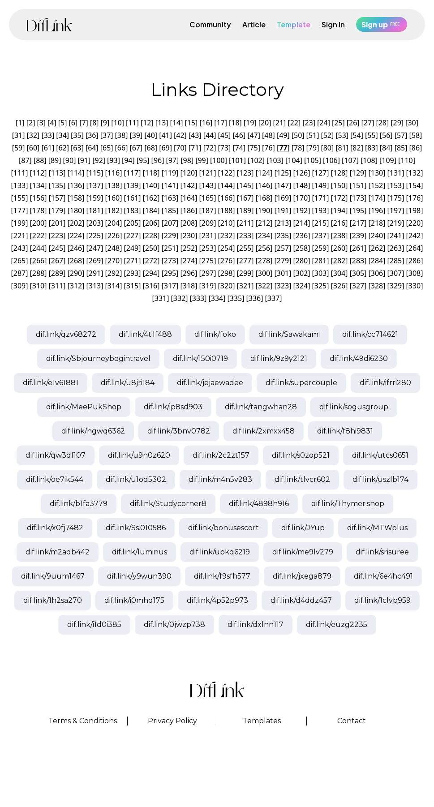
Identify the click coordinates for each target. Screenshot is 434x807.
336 (255, 298)
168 (264, 198)
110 (406, 160)
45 (224, 135)
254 (226, 248)
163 (170, 198)
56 (386, 135)
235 (283, 235)
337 (273, 298)
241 (396, 235)
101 (237, 160)
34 (62, 135)
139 (132, 185)
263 (396, 248)
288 (38, 273)
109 (388, 160)
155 (19, 198)
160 (113, 198)
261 (358, 248)
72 (210, 148)
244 (38, 248)
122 (226, 173)
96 (158, 160)
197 (396, 210)
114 (76, 173)
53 (342, 135)
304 (339, 273)
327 (358, 286)
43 (195, 135)
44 (210, 135)
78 (298, 148)
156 (38, 198)
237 (320, 235)
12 (147, 123)
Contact (351, 721)
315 (132, 286)
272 (151, 261)
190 (264, 210)
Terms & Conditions (82, 721)
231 (208, 235)
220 (414, 223)
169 (283, 198)
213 (283, 223)
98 (187, 160)
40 (151, 135)
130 (377, 173)
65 (107, 148)
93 (113, 160)
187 (208, 210)
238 (339, 235)
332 (179, 298)
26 (353, 123)
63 (77, 148)
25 (338, 123)
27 (368, 123)
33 (48, 135)
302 (302, 273)
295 (170, 273)
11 (132, 123)
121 (208, 173)
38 (121, 135)
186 (189, 210)
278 (264, 261)
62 (62, 148)
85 (401, 148)
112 (38, 173)
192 (302, 210)
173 (358, 198)
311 (57, 286)
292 (113, 273)
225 (95, 235)
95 (143, 160)
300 (264, 273)
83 (371, 148)
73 (224, 148)
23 (309, 123)
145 (245, 185)
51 (313, 135)
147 (283, 185)
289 (57, 273)
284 (377, 261)
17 (220, 123)
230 (189, 235)
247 (95, 248)
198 (414, 210)
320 (226, 286)
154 (414, 185)
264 (414, 248)
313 (95, 286)
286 (414, 261)
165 (208, 198)
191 (283, 210)
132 (414, 173)
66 (121, 148)
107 (350, 160)
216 (339, 223)
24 (323, 123)
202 (76, 223)
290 (76, 273)
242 (414, 235)
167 (245, 198)
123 (245, 173)
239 (358, 235)
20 (265, 123)
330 (414, 286)
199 (19, 223)
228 (151, 235)
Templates (262, 721)
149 (320, 185)
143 (208, 185)
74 (239, 148)
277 (245, 261)
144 (226, 185)
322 (264, 286)
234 (264, 235)
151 (358, 185)
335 (236, 298)
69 (165, 148)
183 (132, 210)
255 (245, 248)
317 (170, 286)
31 (18, 135)
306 (377, 273)
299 (245, 273)
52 (327, 135)
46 (239, 135)
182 (113, 210)
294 (151, 273)
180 (76, 210)
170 (302, 198)
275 (208, 261)
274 (189, 261)
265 (19, 261)
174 (377, 198)
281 (320, 261)
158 (76, 198)
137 (95, 185)
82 (356, 148)
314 (113, 286)
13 (162, 123)
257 (283, 248)
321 (245, 286)
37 (107, 135)
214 (302, 223)
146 (264, 185)
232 (226, 235)
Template (293, 24)
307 (396, 273)
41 (165, 135)
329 (396, 286)
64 (92, 148)
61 (48, 148)
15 (191, 123)
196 (377, 210)
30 (412, 123)
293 (132, 273)
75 (253, 148)
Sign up (381, 24)
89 (55, 160)
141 (170, 185)
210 (226, 223)
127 (320, 173)
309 (19, 286)
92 (99, 160)
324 (302, 286)
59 (18, 148)
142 (189, 185)
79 (313, 148)
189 (245, 210)
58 (416, 135)
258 (302, 248)
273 (170, 261)
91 (84, 160)
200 (38, 223)
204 (113, 223)
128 (339, 173)
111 (19, 173)
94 (128, 160)
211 (245, 223)
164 (189, 198)
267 (57, 261)
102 (256, 160)
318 (189, 286)
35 (77, 135)
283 (358, 261)
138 (113, 185)
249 (132, 248)
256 (264, 248)
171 (320, 198)
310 (38, 286)
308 (414, 273)
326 (339, 286)
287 (19, 273)
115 (95, 173)
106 (331, 160)
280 (302, 261)
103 (275, 160)
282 (339, 261)
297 (208, 273)
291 (95, 273)
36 (92, 135)
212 (264, 223)
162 (151, 198)
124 (264, 173)
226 (113, 235)
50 (298, 135)
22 (294, 123)
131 (396, 173)
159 (95, 198)
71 (195, 148)
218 (377, 223)
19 (250, 123)
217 (358, 223)
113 (57, 173)
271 (132, 261)
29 (397, 123)
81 (342, 148)
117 (132, 173)
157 (57, 198)
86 (416, 148)
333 (198, 298)
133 (19, 185)
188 (226, 210)
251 (170, 248)
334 (217, 298)
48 (268, 135)
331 (161, 298)
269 (95, 261)
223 (57, 235)
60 (33, 148)
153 (396, 185)
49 (283, 135)
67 (136, 148)
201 (57, 223)
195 (358, 210)
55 (371, 135)
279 (283, 261)
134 (38, 185)
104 (294, 160)
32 (33, 135)
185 (170, 210)
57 (401, 135)
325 (320, 286)
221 (19, 235)
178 (38, 210)
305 (358, 273)
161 (132, 198)
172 (339, 198)
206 (151, 223)
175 (396, 198)
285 (396, 261)
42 (180, 135)
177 (19, 210)
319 (208, 286)
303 (320, 273)
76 (268, 148)
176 (414, 198)
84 (386, 148)
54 (356, 135)
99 (202, 160)
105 (312, 160)
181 (95, 210)
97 (172, 160)
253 (208, 248)
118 (151, 173)
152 (377, 185)
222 (38, 235)
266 (38, 261)
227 (132, 235)
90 (69, 160)
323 (283, 286)
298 (226, 273)
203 (95, 223)
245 (57, 248)
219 (396, 223)
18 (235, 123)
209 (208, 223)
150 (339, 185)
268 (76, 261)
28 (382, 123)
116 (113, 173)
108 (369, 160)
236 (302, 235)
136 (76, 185)
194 (339, 210)
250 (151, 248)
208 (189, 223)
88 (40, 160)
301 (283, 273)
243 (19, 248)
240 (377, 235)
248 (113, 248)
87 (25, 160)
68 (151, 148)
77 (283, 148)
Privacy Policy (172, 721)
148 (302, 185)
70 (180, 148)
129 (358, 173)
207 (170, 223)
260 (339, 248)
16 (206, 123)
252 (189, 248)
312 (76, 286)
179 (57, 210)
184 (151, 210)
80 (327, 148)
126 (302, 173)
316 (151, 286)
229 (170, 235)
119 (170, 173)
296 (189, 273)
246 (76, 248)
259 (320, 248)
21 (279, 123)
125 (283, 173)
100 (218, 160)
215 (320, 223)
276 (226, 261)
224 (76, 235)
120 (189, 173)
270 (113, 261)
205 (132, 223)
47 (253, 135)
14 (176, 123)
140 (151, 185)
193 (320, 210)
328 (377, 286)
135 (57, 185)
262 (377, 248)
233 (245, 235)
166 (226, 198)
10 (118, 123)
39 (136, 135)
